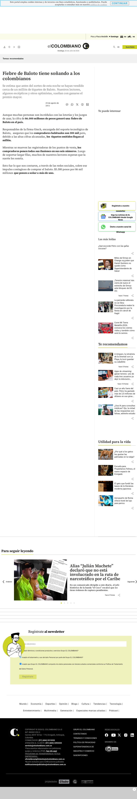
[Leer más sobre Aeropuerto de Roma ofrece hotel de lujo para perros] (125, 500)
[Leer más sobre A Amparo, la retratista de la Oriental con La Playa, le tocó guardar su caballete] (125, 357)
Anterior (7, 581)
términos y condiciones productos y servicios (44, 650)
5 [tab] (74, 603)
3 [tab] (68, 603)
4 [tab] (71, 603)
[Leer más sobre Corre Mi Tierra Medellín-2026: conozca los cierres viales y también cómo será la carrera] (125, 327)
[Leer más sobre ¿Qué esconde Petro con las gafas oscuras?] (117, 246)
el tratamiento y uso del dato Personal (41, 657)
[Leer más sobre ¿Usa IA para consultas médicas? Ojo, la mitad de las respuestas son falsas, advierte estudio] (125, 409)
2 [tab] (65, 603)
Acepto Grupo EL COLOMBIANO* (50, 650)
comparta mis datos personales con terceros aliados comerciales (72, 664)
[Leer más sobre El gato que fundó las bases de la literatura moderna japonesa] (125, 486)
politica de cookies (98, 4)
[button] (132, 253)
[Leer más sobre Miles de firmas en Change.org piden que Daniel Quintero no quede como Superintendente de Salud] (125, 264)
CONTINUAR (119, 3)
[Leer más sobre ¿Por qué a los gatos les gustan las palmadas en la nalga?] (125, 454)
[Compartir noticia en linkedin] (87, 104)
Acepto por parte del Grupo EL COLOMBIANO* (52, 657)
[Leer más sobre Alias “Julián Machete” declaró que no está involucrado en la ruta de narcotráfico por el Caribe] (96, 587)
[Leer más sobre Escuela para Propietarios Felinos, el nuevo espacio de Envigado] (125, 470)
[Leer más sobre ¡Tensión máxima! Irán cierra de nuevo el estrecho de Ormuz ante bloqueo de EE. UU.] (125, 285)
